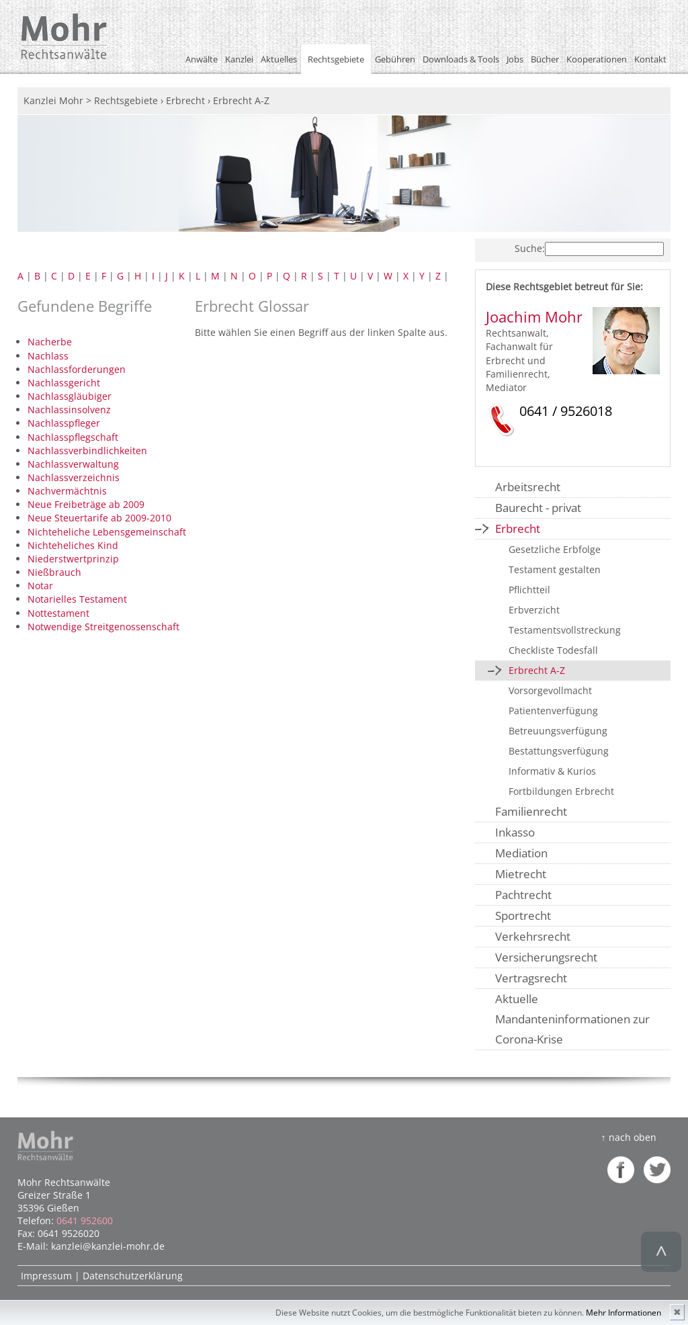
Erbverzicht (534, 609)
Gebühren (395, 59)
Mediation (521, 853)
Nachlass (48, 355)
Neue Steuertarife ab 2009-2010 (99, 517)
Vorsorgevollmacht (550, 690)
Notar (40, 585)
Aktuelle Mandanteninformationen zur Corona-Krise (572, 1019)
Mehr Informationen (623, 1312)
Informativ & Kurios (552, 771)
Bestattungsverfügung (559, 750)
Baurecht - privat (538, 507)
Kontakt (650, 59)
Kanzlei (239, 59)
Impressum (46, 1275)
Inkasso (515, 832)
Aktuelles (279, 59)
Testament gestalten (555, 569)
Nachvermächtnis (67, 490)
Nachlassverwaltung (73, 464)
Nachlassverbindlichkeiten (87, 450)
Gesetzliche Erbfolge (555, 549)
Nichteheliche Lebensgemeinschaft (107, 531)
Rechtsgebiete (336, 59)
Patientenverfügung (553, 710)
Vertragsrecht (531, 978)
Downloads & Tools (461, 59)
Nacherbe (50, 341)
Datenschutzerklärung (133, 1275)
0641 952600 (84, 1220)
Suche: (530, 248)
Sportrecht (523, 915)
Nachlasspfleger (64, 423)
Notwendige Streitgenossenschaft (103, 626)
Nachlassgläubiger (70, 396)
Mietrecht (520, 874)
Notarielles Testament (77, 599)
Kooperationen (596, 59)
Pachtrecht (523, 894)
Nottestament (58, 613)
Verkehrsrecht (532, 936)
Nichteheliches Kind (73, 545)
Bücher (545, 59)
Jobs (515, 59)
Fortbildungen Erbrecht (561, 791)
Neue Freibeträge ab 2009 (86, 504)
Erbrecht (517, 528)
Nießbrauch (54, 572)
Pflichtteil (529, 589)
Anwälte (201, 59)
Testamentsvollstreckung (565, 630)
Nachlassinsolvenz (69, 409)
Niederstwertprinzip (73, 558)
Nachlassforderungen (77, 369)
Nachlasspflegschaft (73, 437)
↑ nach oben (628, 1137)
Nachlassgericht (64, 382)
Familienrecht (531, 811)
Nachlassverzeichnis (74, 477)
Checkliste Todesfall (553, 650)
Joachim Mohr (534, 317)
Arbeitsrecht (527, 487)
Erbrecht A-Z (537, 670)
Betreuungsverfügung (558, 730)
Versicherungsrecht (546, 957)
